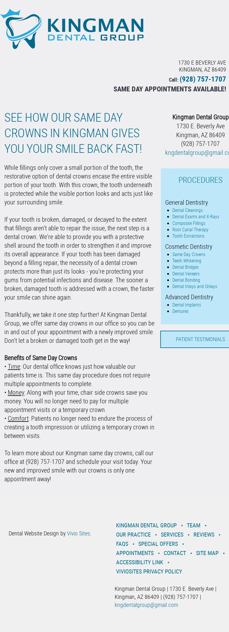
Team (193, 525)
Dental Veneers (186, 273)
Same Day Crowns (188, 254)
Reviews (203, 534)
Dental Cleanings (187, 210)
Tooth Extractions (188, 236)
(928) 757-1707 (203, 79)
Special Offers (158, 544)
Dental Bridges (185, 267)
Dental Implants (186, 305)
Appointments (135, 553)
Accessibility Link (139, 562)
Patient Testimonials (200, 339)
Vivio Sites (78, 533)
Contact (175, 553)
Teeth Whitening (186, 260)
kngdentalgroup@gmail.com (146, 605)
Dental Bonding (186, 280)
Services (172, 534)
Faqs (122, 544)
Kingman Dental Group (146, 525)
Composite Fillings (188, 223)
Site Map (207, 553)
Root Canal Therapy (190, 229)
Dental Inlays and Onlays (194, 286)
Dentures (180, 311)
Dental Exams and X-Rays (195, 216)
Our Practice (133, 534)
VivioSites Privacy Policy (149, 571)
